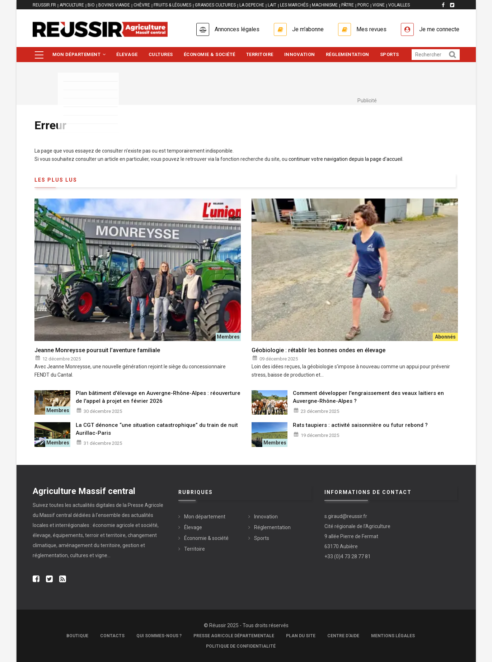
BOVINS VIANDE (114, 5)
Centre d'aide (343, 635)
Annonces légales (237, 29)
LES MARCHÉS (294, 5)
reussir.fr (44, 5)
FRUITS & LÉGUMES (172, 5)
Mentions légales (393, 635)
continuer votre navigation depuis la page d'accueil (345, 159)
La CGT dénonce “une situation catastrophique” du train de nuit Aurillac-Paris (157, 429)
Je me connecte (439, 29)
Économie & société (209, 54)
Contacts (112, 635)
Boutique (77, 635)
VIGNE (378, 5)
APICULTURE (72, 5)
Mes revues (371, 29)
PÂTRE (347, 5)
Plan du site (300, 635)
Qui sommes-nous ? (159, 635)
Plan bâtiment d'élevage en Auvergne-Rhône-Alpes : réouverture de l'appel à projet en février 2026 (158, 397)
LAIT (272, 5)
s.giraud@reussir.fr (345, 516)
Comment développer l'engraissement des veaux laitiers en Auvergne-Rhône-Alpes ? (368, 397)
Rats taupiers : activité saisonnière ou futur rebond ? (360, 425)
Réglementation (347, 54)
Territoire (259, 54)
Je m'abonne (308, 29)
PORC (363, 5)
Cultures (161, 54)
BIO (91, 5)
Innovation (299, 54)
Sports (389, 54)
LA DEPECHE (251, 5)
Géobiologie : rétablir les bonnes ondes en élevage (318, 350)
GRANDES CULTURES (215, 5)
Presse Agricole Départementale (233, 635)
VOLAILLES (399, 5)
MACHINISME (325, 5)
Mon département (79, 54)
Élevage (127, 54)
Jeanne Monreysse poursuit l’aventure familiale (97, 350)
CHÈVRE (141, 5)
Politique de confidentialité (241, 646)
